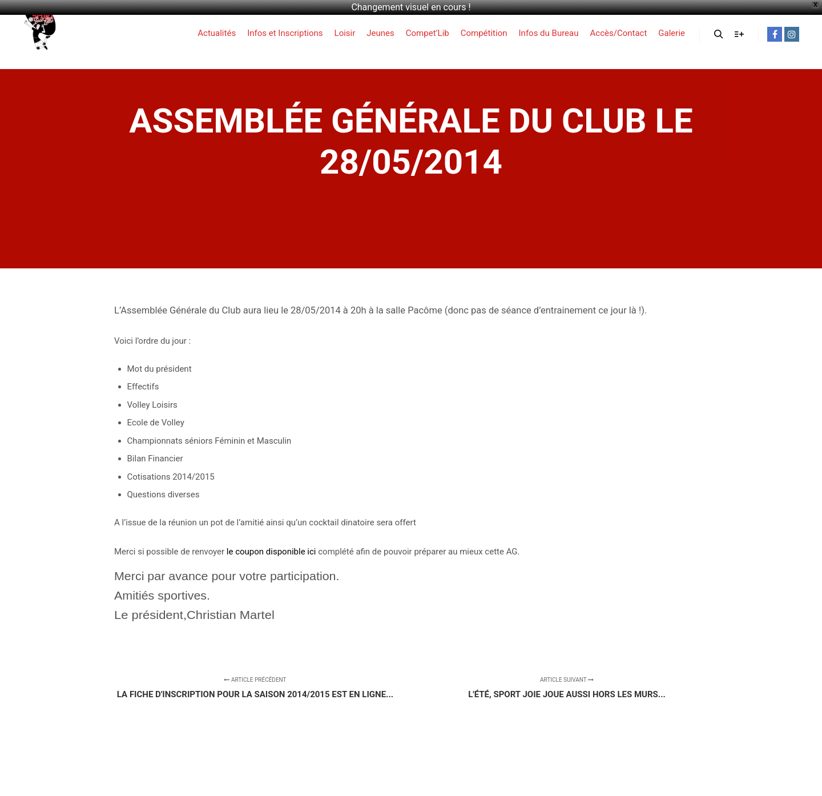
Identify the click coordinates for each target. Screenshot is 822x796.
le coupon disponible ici (271, 551)
